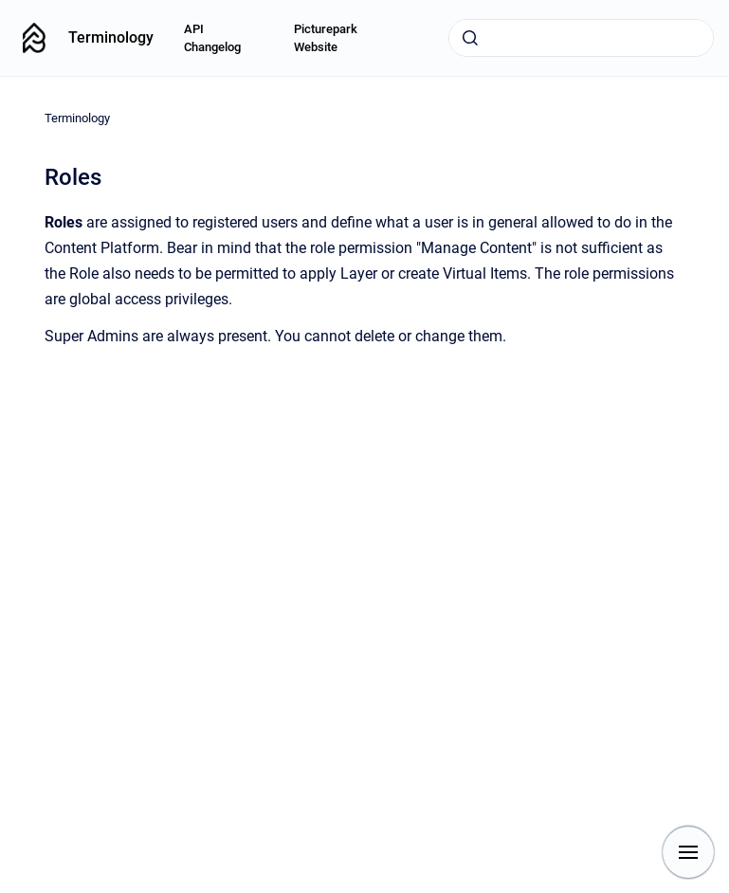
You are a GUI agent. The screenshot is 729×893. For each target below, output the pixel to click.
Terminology (111, 37)
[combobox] (581, 38)
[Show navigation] (688, 852)
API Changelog (212, 38)
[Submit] (470, 38)
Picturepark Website (325, 38)
